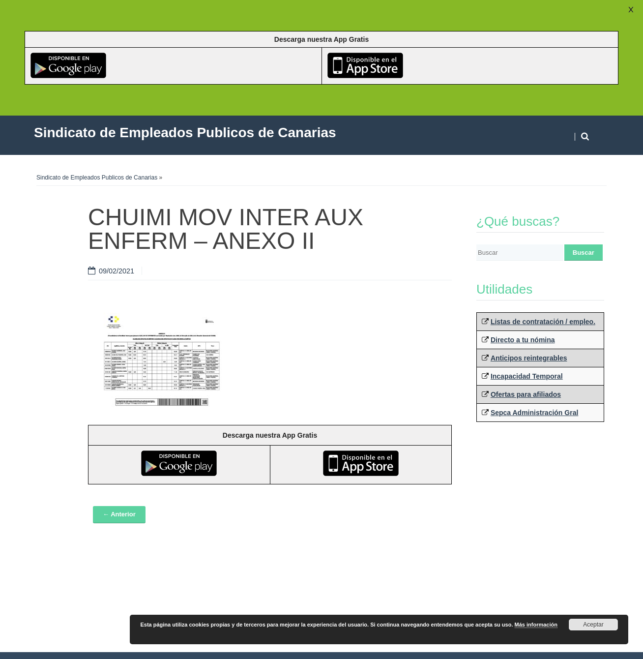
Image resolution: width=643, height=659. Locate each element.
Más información (536, 625)
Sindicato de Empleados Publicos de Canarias (96, 177)
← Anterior (119, 514)
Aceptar (593, 624)
